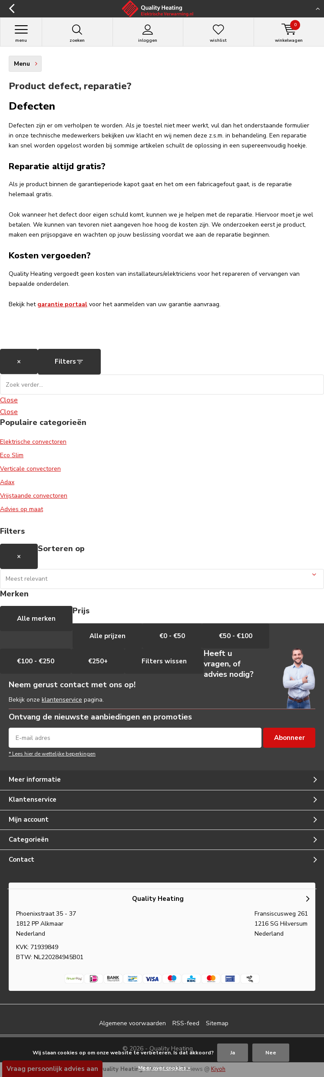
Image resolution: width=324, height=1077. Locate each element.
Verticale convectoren (30, 469)
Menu (21, 33)
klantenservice (62, 700)
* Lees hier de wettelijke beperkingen (52, 753)
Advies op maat (21, 509)
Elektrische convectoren (33, 442)
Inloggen (148, 33)
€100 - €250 (35, 661)
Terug (12, 8)
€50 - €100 (235, 636)
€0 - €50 (172, 636)
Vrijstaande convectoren (33, 496)
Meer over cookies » (164, 1067)
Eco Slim (11, 455)
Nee (270, 1052)
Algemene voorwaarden (132, 1023)
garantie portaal (62, 304)
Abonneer (289, 737)
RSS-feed (185, 1023)
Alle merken (36, 618)
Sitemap (217, 1023)
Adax (7, 482)
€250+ (98, 661)
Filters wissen (164, 661)
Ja (232, 1052)
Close (9, 400)
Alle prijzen (107, 636)
